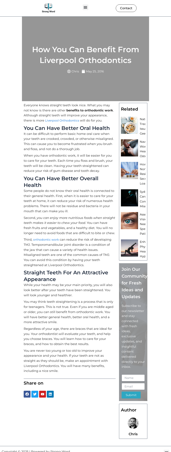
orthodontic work (46, 240)
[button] (85, 7)
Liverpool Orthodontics (62, 121)
